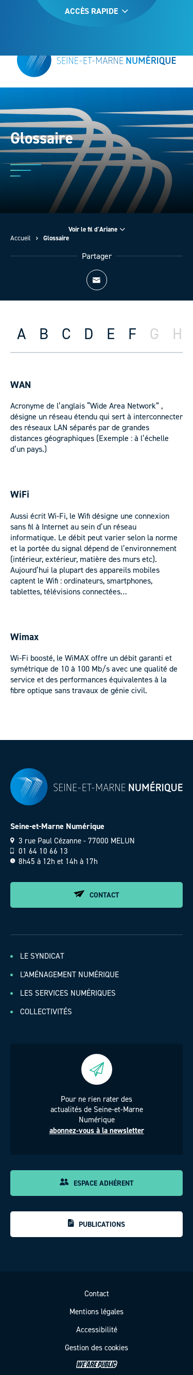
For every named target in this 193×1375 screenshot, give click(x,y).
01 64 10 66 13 (39, 851)
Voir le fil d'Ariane (96, 229)
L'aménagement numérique (69, 974)
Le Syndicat (42, 956)
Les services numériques (68, 993)
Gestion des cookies (96, 1348)
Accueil (20, 238)
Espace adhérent (97, 1183)
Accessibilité (96, 1330)
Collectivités (46, 1012)
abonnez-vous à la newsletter (96, 1130)
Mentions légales (96, 1312)
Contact (96, 895)
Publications (96, 1224)
